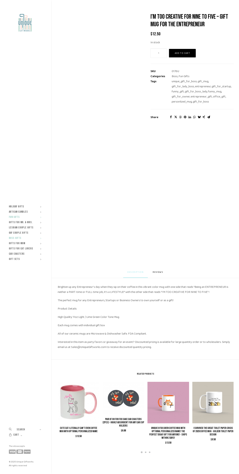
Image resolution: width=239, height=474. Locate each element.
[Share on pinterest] (185, 117)
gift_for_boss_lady (196, 91)
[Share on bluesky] (199, 117)
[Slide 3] (150, 452)
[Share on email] (208, 117)
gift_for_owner (181, 96)
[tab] (158, 273)
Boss (175, 76)
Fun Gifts (184, 76)
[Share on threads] (180, 117)
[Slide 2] (146, 452)
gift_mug (203, 81)
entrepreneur (203, 86)
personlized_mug (182, 101)
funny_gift (178, 91)
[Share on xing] (204, 117)
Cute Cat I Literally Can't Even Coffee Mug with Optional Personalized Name (79, 429)
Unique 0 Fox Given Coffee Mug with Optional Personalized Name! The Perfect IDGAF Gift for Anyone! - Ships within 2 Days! (168, 433)
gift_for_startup (221, 86)
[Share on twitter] (176, 117)
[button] (78, 402)
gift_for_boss (201, 101)
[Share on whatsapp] (194, 117)
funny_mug (214, 91)
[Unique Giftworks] (25, 23)
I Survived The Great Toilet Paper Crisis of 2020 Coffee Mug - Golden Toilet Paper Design (213, 431)
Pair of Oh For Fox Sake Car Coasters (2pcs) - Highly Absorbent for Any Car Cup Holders (123, 422)
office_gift (219, 96)
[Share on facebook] (171, 117)
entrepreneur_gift (201, 96)
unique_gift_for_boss (184, 81)
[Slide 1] (142, 452)
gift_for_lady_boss (183, 86)
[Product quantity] (159, 53)
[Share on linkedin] (190, 117)
